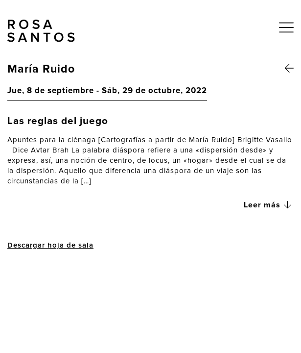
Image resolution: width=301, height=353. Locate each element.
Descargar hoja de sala (50, 245)
